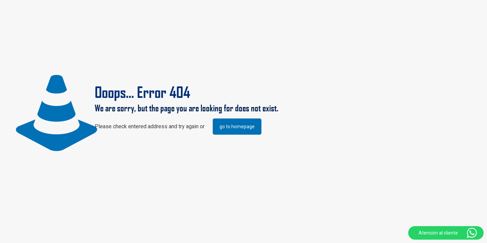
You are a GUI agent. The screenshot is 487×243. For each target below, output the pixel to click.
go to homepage (237, 126)
